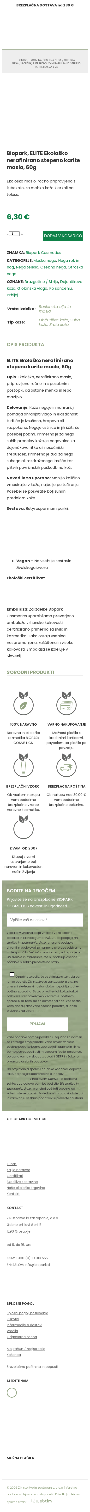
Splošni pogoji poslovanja (27, 1313)
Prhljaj (12, 295)
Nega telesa (27, 267)
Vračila (12, 1331)
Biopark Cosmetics (43, 252)
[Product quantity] (14, 233)
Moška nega (44, 260)
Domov (22, 60)
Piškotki (13, 1319)
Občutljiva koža (53, 320)
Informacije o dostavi (24, 1325)
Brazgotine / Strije (41, 281)
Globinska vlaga (32, 288)
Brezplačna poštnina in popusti (32, 1366)
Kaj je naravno (18, 1170)
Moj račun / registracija (26, 1348)
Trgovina (35, 60)
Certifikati (15, 1175)
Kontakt (13, 1193)
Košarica (14, 1354)
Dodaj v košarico (63, 236)
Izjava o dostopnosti (38, 1494)
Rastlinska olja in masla (55, 309)
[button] (64, 30)
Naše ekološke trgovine (26, 1187)
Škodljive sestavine (22, 1181)
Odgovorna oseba (22, 1337)
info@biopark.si (18, 1079)
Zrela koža (59, 324)
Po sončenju (60, 288)
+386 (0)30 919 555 (32, 1258)
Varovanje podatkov (50, 1011)
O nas (12, 1164)
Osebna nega (52, 60)
